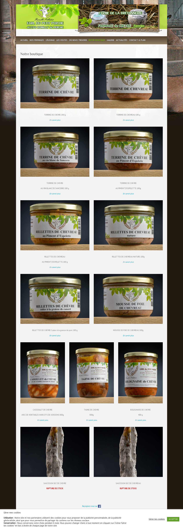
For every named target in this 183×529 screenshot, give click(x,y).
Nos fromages (37, 40)
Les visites (61, 40)
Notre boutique (97, 40)
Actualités (121, 40)
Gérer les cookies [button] (157, 519)
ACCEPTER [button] (173, 519)
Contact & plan (137, 40)
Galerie (110, 40)
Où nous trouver (78, 40)
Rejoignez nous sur (91, 506)
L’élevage (50, 40)
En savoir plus (128, 120)
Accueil (24, 40)
